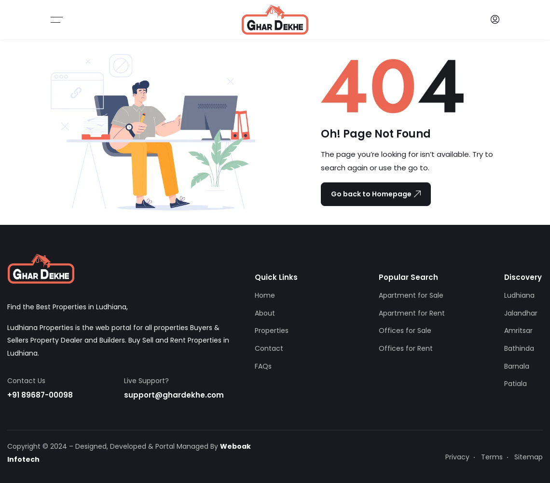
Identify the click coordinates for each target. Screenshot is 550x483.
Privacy (457, 456)
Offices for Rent (406, 348)
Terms (492, 456)
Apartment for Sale (411, 295)
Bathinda (519, 348)
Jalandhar (520, 313)
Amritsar (518, 330)
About (265, 313)
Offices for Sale (405, 330)
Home (265, 295)
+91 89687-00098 (40, 395)
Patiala (515, 383)
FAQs (263, 366)
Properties (272, 330)
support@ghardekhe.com (174, 395)
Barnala (516, 366)
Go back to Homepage (376, 194)
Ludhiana (519, 295)
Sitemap (528, 456)
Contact (269, 348)
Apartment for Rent (412, 313)
